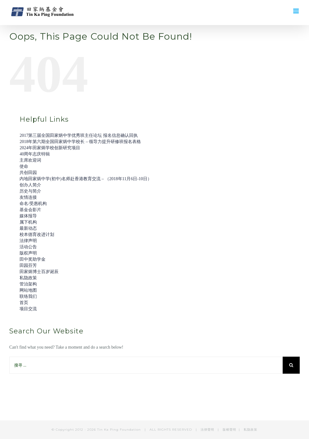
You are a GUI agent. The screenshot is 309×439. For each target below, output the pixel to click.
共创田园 (28, 172)
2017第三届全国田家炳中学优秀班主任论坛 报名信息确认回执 (79, 135)
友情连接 (28, 197)
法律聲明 (208, 429)
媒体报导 (28, 216)
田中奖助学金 (33, 259)
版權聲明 (229, 429)
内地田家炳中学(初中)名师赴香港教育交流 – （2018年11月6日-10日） (85, 178)
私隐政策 (28, 278)
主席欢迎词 (30, 160)
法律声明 (28, 240)
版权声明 (28, 253)
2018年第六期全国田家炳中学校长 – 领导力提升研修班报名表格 (80, 141)
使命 (24, 166)
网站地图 (28, 290)
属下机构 (28, 222)
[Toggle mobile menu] (296, 11)
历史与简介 (30, 191)
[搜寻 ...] (146, 365)
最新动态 (28, 228)
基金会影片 (30, 209)
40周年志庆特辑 (35, 154)
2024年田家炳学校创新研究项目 (50, 148)
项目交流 (28, 308)
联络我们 (28, 296)
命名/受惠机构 (33, 203)
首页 (24, 302)
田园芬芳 (28, 265)
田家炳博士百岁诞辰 (39, 271)
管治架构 (28, 284)
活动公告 (28, 247)
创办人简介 (30, 185)
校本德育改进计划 (37, 234)
